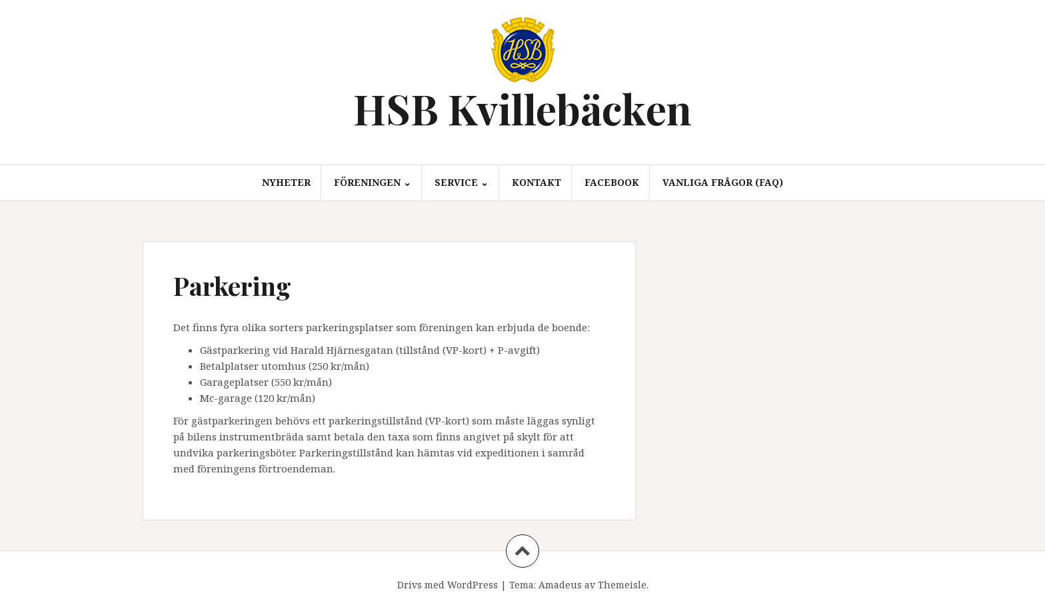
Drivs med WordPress (447, 584)
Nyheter (286, 182)
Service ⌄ (462, 182)
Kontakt (536, 182)
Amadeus (560, 584)
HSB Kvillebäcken (522, 108)
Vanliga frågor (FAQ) (722, 182)
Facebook (611, 182)
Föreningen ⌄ (372, 182)
